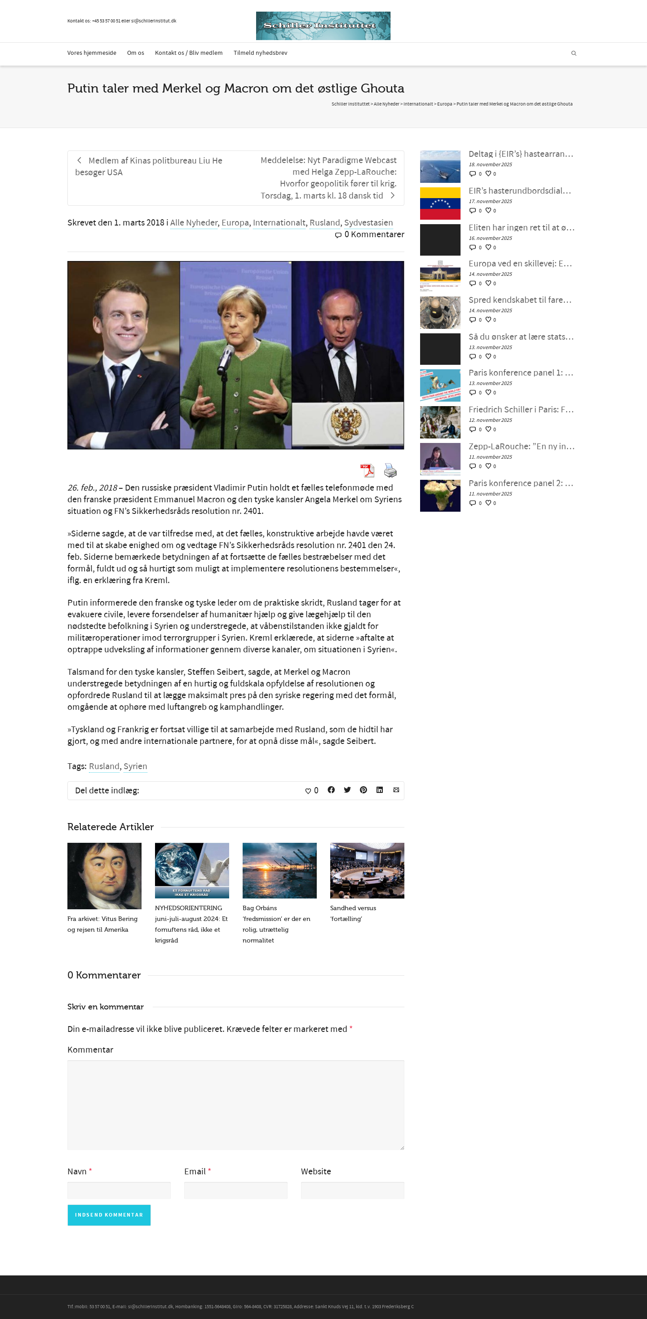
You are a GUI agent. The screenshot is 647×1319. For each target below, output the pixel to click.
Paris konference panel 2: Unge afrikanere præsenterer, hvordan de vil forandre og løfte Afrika (522, 483)
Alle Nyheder (193, 223)
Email (195, 1171)
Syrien (135, 766)
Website (316, 1171)
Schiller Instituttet (351, 104)
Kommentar (90, 1050)
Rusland (325, 223)
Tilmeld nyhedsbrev (261, 53)
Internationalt (279, 223)
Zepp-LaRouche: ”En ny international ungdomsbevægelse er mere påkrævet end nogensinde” (522, 446)
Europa (235, 223)
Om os (135, 53)
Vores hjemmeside (91, 53)
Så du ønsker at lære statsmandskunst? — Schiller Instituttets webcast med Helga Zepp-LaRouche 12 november (522, 337)
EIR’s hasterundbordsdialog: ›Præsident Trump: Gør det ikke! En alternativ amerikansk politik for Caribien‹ (522, 191)
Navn (77, 1171)
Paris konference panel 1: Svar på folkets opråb (522, 372)
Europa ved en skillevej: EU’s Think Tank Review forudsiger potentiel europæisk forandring (522, 263)
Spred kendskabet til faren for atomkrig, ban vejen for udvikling (522, 300)
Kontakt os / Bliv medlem (189, 53)
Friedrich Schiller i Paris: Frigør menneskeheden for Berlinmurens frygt (522, 409)
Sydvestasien (368, 223)
